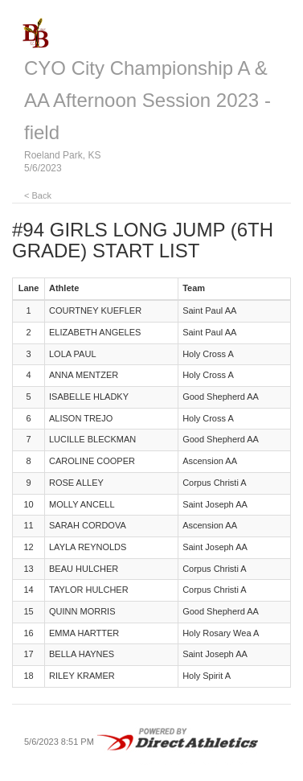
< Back (37, 195)
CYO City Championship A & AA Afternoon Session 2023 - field (147, 100)
